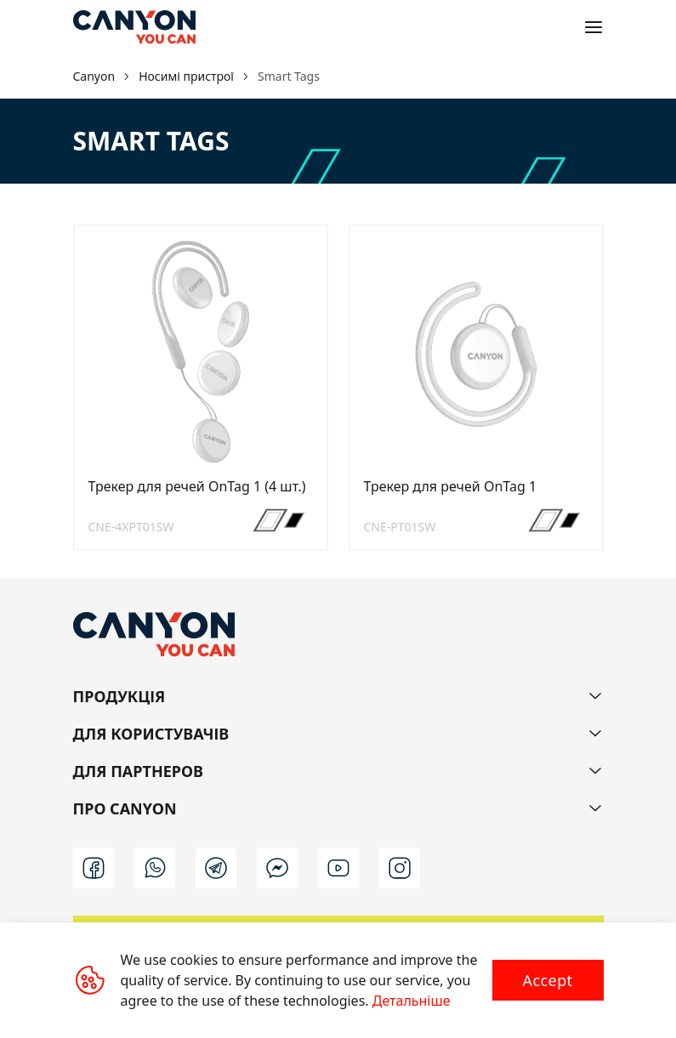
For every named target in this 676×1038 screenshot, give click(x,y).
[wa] (154, 868)
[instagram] (399, 868)
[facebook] (93, 868)
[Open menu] (593, 27)
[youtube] (338, 868)
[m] (277, 868)
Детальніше (411, 1000)
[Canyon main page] (134, 27)
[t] (216, 868)
